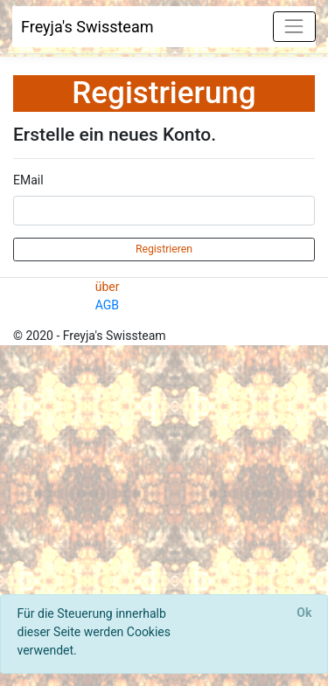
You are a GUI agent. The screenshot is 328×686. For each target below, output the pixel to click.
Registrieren (164, 249)
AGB (107, 305)
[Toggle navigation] (294, 26)
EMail (28, 180)
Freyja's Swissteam (87, 26)
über (107, 287)
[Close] (304, 613)
